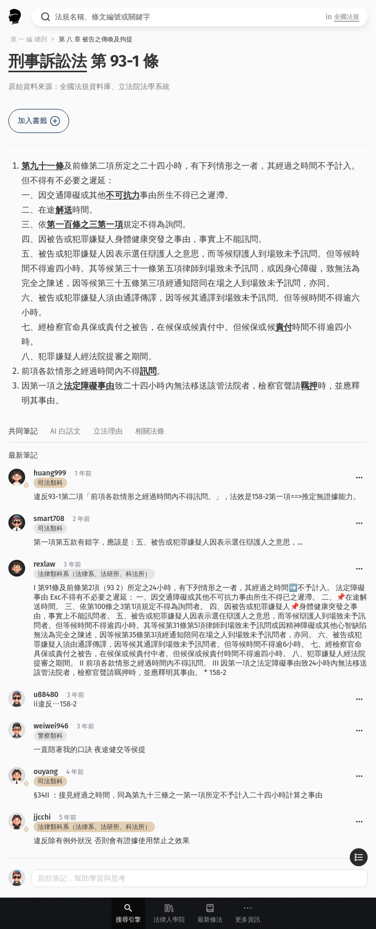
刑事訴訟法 (47, 61)
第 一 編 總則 (28, 39)
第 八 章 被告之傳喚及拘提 (96, 39)
